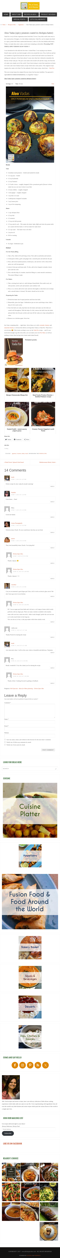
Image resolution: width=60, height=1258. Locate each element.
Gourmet (19, 453)
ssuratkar (13, 584)
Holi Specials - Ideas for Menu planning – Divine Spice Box (27, 688)
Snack (26, 453)
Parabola (29, 1255)
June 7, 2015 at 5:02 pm (18, 525)
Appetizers (21, 24)
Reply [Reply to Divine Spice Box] (52, 563)
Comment (7, 702)
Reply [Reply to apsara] (52, 548)
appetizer (14, 453)
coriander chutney (44, 325)
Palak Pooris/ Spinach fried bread (14, 462)
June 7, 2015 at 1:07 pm (18, 479)
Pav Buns (42, 332)
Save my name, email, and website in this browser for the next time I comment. (29, 739)
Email (6, 726)
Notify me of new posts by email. (16, 745)
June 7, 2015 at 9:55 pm (20, 556)
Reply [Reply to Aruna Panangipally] (52, 532)
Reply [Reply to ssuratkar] (52, 596)
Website (6, 733)
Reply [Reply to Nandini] (52, 501)
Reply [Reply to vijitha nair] (52, 637)
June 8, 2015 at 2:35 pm (18, 587)
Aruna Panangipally (16, 523)
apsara (13, 538)
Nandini (13, 492)
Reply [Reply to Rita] (52, 668)
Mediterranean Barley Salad (47, 462)
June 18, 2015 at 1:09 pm (21, 676)
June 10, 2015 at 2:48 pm (21, 571)
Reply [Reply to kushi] (52, 486)
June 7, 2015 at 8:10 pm (18, 540)
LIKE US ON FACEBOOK (12, 1144)
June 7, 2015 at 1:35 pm (18, 494)
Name (6, 719)
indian (23, 453)
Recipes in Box (12, 24)
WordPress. (37, 1255)
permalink (43, 453)
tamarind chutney (9, 327)
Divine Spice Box (18, 554)
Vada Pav (51, 68)
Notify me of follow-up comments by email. (19, 742)
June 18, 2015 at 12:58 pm (19, 661)
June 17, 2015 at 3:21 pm (19, 645)
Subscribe (7, 1133)
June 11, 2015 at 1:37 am (19, 630)
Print (53, 84)
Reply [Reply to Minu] (52, 517)
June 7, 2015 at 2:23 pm (18, 510)
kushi (12, 477)
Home (4, 24)
